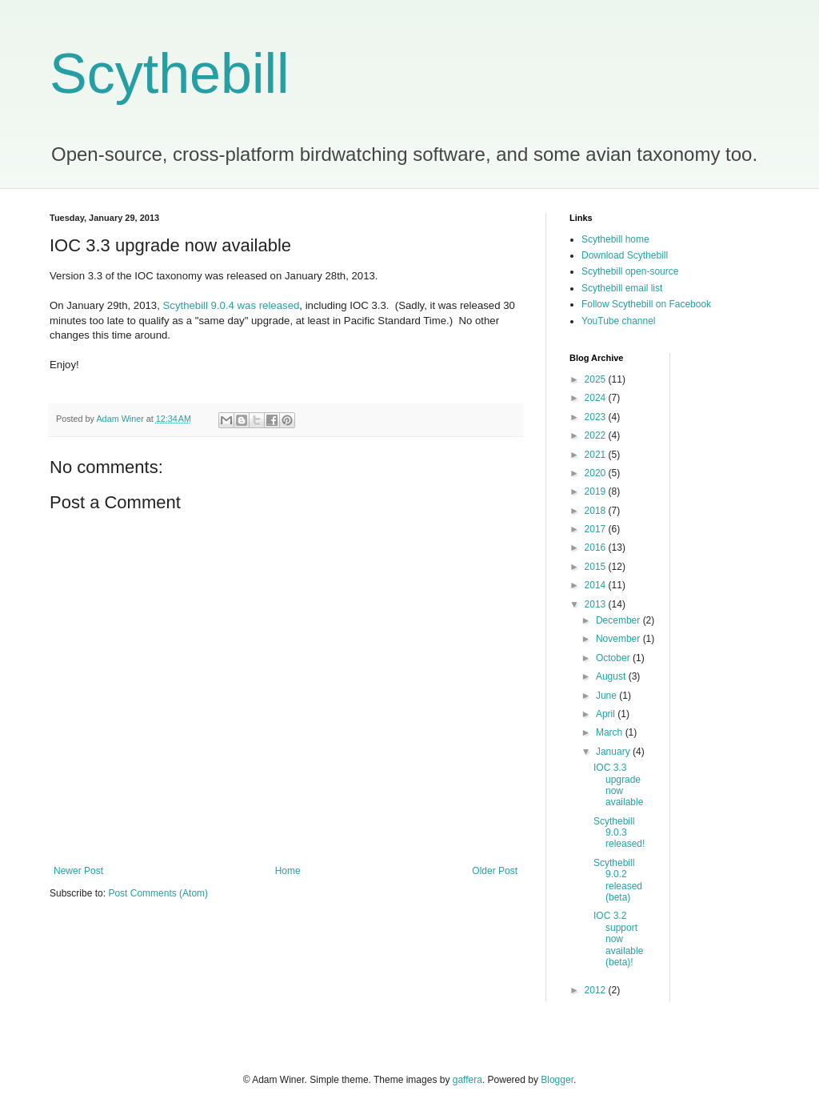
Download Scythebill (624, 255)
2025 (597, 379)
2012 (597, 990)
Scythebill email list (621, 288)
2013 (597, 604)
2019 (597, 491)
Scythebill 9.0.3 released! (619, 833)
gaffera (467, 1079)
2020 (597, 473)
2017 (597, 529)
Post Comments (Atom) (158, 893)
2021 (597, 454)
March (610, 732)
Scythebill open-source (629, 271)
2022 (597, 435)
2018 (597, 510)
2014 (597, 585)
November (619, 638)
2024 (597, 397)
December (619, 620)
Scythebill (170, 73)
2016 (597, 547)
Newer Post (78, 870)
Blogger (557, 1079)
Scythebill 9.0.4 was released (231, 305)
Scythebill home (615, 239)
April (606, 714)
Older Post (494, 870)
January (614, 751)
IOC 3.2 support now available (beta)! (618, 939)
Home (288, 870)
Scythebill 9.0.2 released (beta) (617, 880)
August (612, 676)
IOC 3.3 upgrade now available (618, 785)
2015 (597, 566)
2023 (597, 417)
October (614, 658)
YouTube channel (618, 321)
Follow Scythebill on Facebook (646, 304)
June (607, 695)
